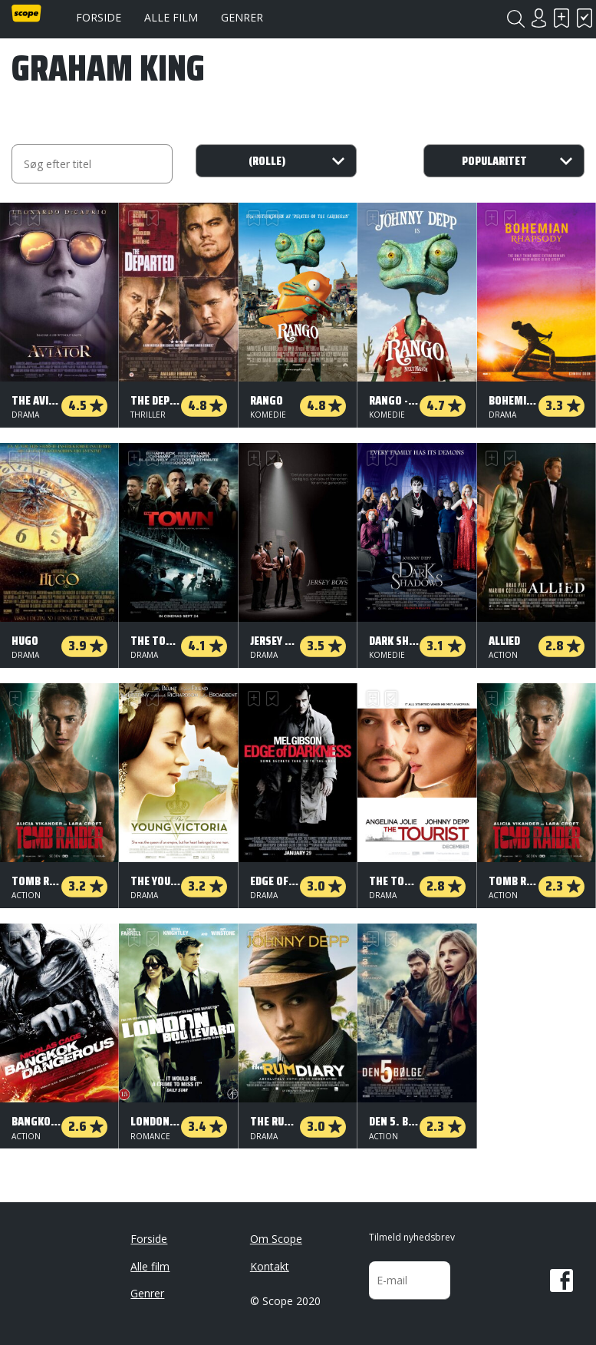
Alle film (171, 17)
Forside (98, 17)
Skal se (561, 18)
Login (538, 18)
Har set (584, 18)
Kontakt (269, 1266)
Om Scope (276, 1238)
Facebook (561, 1280)
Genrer (242, 17)
